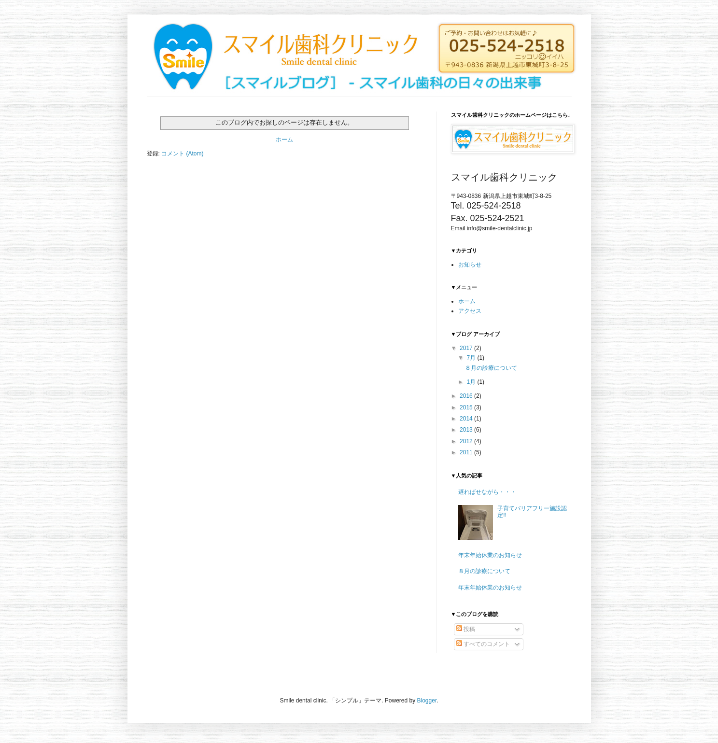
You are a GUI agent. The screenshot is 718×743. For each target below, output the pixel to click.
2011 (467, 452)
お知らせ (469, 264)
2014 (467, 418)
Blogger (427, 700)
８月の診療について (491, 367)
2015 (467, 407)
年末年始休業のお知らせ (490, 555)
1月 (471, 382)
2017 (467, 348)
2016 (467, 396)
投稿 (465, 629)
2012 (467, 441)
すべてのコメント (483, 644)
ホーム (284, 139)
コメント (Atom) (182, 153)
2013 (467, 429)
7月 (471, 357)
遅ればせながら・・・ (487, 492)
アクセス (469, 311)
